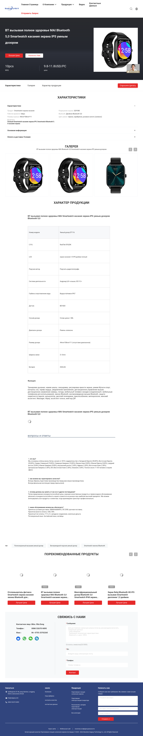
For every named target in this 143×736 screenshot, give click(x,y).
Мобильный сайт (65, 729)
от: (68, 649)
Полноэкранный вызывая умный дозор (28, 546)
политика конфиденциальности (85, 729)
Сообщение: (71, 623)
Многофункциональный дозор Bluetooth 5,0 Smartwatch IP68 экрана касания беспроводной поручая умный (85, 597)
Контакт (72, 673)
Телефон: (70, 660)
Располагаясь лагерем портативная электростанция (79, 707)
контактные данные (51, 704)
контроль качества (51, 700)
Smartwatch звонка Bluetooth (94, 546)
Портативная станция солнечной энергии (78, 693)
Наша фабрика (49, 696)
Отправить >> (106, 719)
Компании (48, 692)
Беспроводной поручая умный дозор (63, 546)
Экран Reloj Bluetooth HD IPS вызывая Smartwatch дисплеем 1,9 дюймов (121, 594)
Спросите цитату (128, 85)
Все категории (76, 713)
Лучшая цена (14, 55)
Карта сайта (52, 729)
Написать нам (34, 55)
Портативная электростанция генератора (80, 699)
